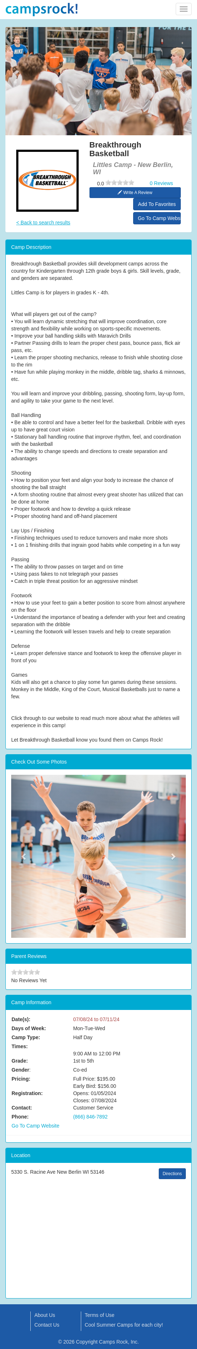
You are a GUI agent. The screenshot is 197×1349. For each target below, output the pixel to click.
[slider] (119, 182)
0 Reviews (161, 183)
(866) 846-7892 (90, 1117)
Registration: (27, 1093)
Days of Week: (29, 1028)
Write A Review (135, 192)
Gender (20, 1070)
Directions (172, 1173)
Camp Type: (26, 1037)
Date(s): (21, 1019)
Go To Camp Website (159, 218)
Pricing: (21, 1079)
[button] (24, 856)
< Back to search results (43, 222)
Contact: (22, 1108)
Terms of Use (99, 1315)
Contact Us (46, 1325)
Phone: (20, 1117)
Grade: (20, 1061)
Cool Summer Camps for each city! (124, 1325)
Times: (20, 1046)
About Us (44, 1315)
